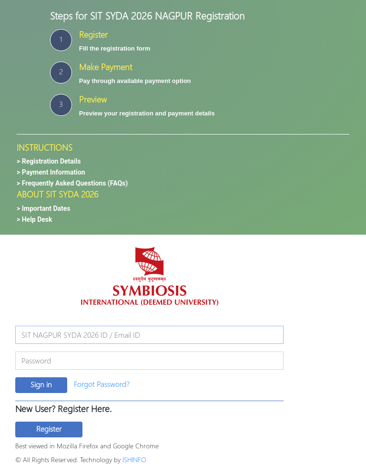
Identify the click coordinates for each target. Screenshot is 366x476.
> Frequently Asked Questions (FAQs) (72, 183)
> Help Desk (34, 219)
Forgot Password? (102, 384)
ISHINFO (134, 459)
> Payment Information (51, 172)
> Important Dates (44, 208)
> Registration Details (49, 161)
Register (48, 429)
